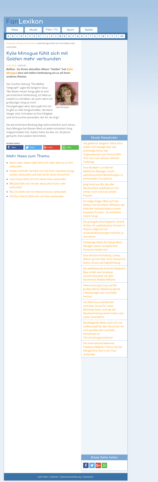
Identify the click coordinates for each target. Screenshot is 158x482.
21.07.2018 (11, 65)
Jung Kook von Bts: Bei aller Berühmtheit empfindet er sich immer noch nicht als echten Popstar (101, 190)
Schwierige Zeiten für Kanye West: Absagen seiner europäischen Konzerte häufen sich (102, 246)
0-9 (122, 36)
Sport (70, 29)
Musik (33, 29)
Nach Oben (43, 476)
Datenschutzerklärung (70, 476)
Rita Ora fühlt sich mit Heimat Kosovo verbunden (37, 191)
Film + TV (52, 29)
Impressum (88, 476)
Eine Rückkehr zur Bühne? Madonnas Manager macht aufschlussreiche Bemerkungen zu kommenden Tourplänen (103, 173)
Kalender (54, 476)
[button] (14, 147)
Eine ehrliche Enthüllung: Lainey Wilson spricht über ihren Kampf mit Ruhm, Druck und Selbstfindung (104, 259)
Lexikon (24, 21)
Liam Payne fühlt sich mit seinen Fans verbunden (37, 179)
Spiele (89, 29)
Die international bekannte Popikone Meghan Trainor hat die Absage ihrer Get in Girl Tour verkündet (102, 349)
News (14, 29)
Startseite (10, 43)
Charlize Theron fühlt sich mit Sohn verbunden (36, 196)
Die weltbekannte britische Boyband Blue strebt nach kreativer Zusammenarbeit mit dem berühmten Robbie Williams (104, 274)
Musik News (29, 43)
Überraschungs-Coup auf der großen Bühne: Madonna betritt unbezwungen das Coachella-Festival (101, 291)
